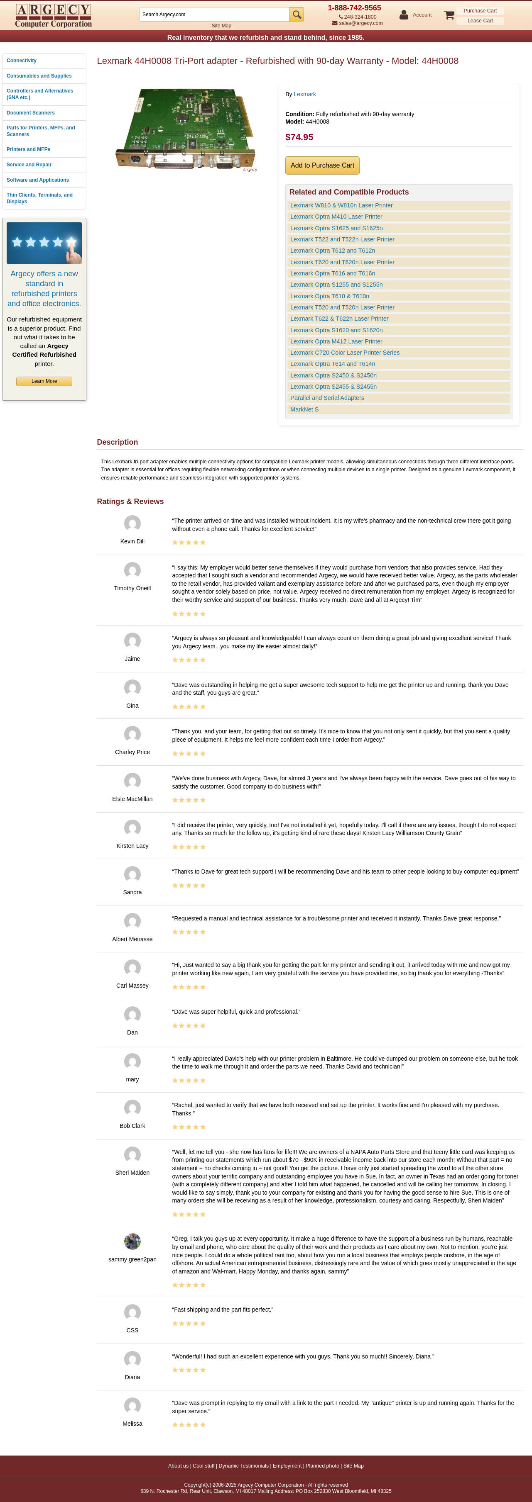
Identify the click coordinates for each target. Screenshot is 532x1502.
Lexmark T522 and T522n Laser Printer (342, 239)
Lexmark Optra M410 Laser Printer (336, 216)
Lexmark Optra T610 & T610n (329, 296)
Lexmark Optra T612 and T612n (332, 250)
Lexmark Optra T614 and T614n (332, 363)
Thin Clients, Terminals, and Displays (40, 198)
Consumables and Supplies (39, 76)
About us (178, 1466)
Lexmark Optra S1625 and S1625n (336, 228)
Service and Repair (29, 165)
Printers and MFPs (28, 149)
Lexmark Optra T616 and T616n (332, 273)
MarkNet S (304, 409)
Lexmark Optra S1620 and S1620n (336, 330)
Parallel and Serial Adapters (327, 397)
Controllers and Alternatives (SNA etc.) (40, 94)
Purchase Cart (480, 11)
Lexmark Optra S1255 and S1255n (336, 284)
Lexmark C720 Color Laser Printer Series (345, 352)
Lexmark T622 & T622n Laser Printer (339, 318)
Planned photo (322, 1466)
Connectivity (22, 60)
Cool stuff (204, 1466)
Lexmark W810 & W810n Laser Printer (341, 205)
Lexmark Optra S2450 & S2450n (333, 375)
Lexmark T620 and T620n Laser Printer (342, 262)
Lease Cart (480, 21)
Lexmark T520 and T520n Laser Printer (342, 307)
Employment (287, 1466)
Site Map (221, 26)
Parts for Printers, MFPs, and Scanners (41, 131)
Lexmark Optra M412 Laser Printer (336, 341)
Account (421, 15)
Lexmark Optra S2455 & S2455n (333, 386)
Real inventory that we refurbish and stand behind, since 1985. (266, 37)
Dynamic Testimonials (244, 1466)
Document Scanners (31, 113)
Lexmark (305, 94)
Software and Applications (38, 180)
